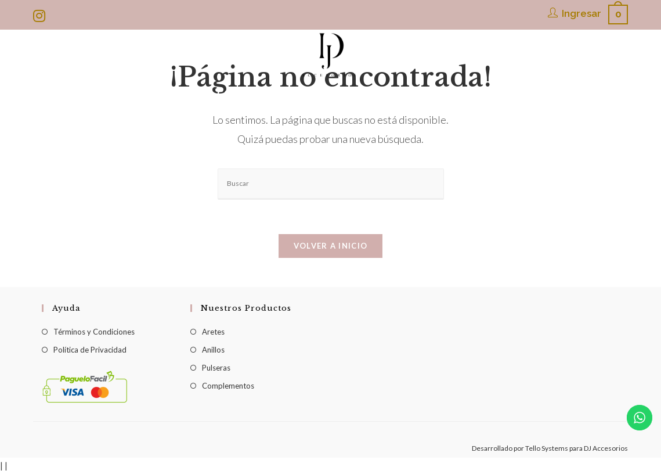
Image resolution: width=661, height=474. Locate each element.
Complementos (228, 386)
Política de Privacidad (90, 350)
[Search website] (563, 93)
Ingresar (581, 13)
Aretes (213, 332)
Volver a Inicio (331, 246)
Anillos (213, 350)
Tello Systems (546, 448)
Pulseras (216, 368)
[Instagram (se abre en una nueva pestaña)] (41, 16)
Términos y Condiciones (94, 332)
